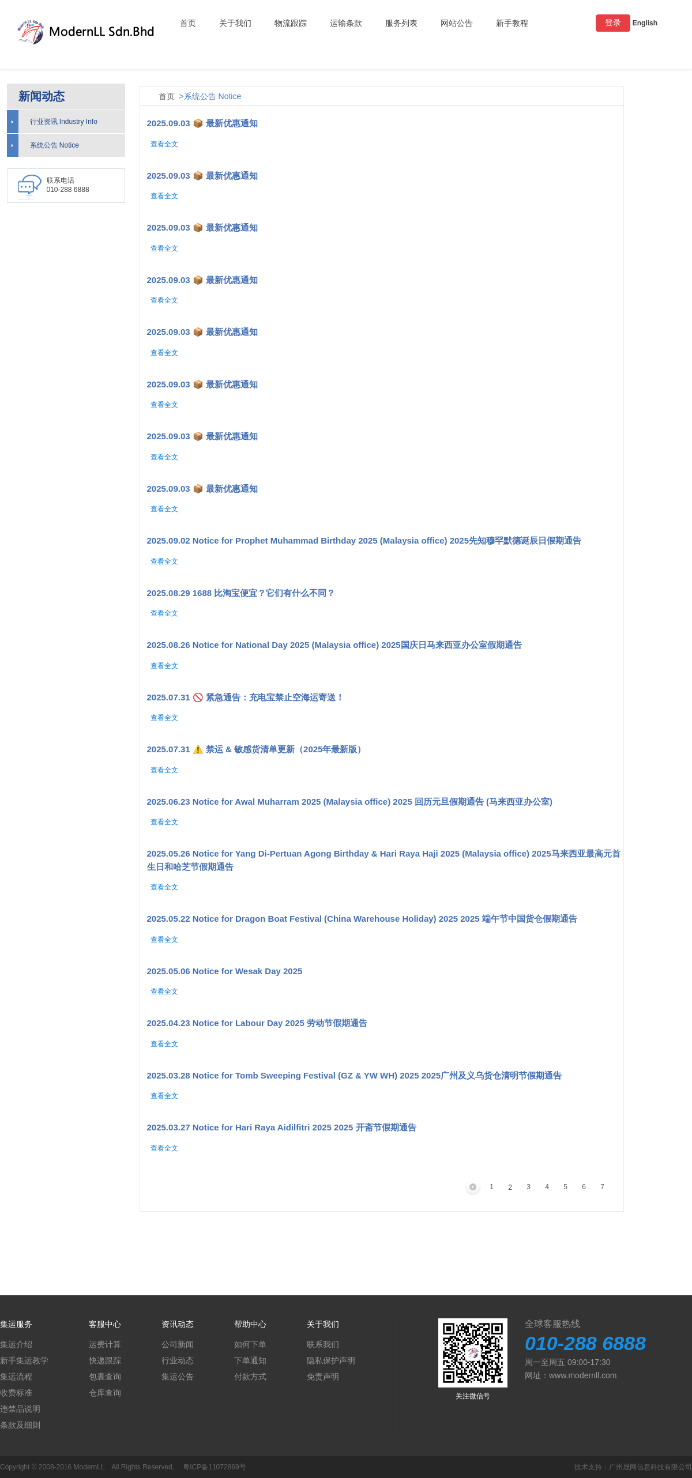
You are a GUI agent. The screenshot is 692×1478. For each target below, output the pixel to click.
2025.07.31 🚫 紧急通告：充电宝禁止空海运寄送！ (245, 697)
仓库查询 (105, 1392)
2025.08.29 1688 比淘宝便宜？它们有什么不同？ (241, 593)
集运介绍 (16, 1344)
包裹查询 (105, 1376)
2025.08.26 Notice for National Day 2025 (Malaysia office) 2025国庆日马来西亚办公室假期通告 (334, 645)
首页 (188, 23)
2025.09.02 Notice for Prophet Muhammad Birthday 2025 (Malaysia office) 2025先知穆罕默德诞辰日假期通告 (364, 540)
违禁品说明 (20, 1408)
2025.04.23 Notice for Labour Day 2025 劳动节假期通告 (257, 1023)
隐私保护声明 (331, 1360)
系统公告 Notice (54, 145)
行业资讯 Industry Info (63, 122)
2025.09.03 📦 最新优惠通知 (202, 123)
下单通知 (250, 1360)
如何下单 (250, 1344)
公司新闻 (177, 1344)
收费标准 (16, 1392)
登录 (613, 22)
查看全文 (164, 144)
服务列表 (401, 23)
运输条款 (346, 23)
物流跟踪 (290, 23)
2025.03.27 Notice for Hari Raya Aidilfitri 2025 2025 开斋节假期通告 (281, 1127)
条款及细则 (20, 1425)
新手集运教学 (24, 1360)
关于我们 (235, 23)
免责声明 (323, 1376)
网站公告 (457, 23)
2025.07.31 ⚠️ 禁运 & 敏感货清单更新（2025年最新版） (256, 749)
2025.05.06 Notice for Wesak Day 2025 (225, 971)
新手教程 (512, 23)
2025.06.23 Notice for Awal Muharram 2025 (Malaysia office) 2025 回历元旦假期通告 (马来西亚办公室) (350, 801)
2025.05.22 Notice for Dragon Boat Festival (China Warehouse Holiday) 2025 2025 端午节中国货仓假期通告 (362, 918)
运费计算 (105, 1344)
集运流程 (16, 1376)
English (645, 23)
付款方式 (250, 1376)
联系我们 (323, 1344)
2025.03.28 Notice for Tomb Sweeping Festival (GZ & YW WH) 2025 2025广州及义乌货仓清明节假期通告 (354, 1075)
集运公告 (177, 1376)
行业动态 (177, 1360)
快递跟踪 (105, 1360)
